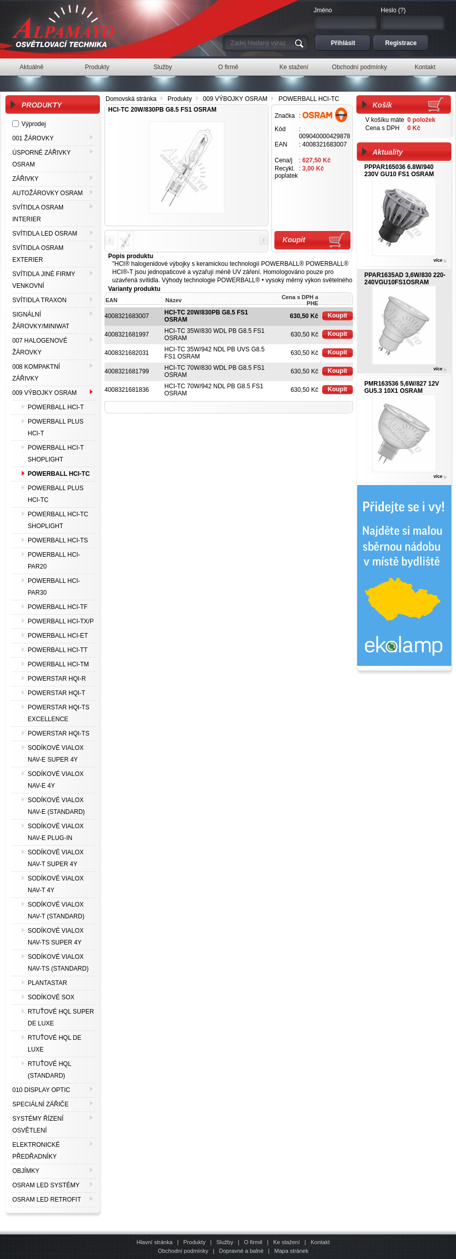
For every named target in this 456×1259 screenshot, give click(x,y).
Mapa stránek (291, 1251)
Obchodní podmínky (183, 1251)
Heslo (389, 10)
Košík (382, 105)
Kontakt (319, 1242)
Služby (224, 1242)
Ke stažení (286, 1242)
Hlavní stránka (154, 1242)
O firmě (253, 1242)
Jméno (323, 10)
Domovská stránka (131, 98)
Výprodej (34, 124)
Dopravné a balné (241, 1251)
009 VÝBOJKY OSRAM (235, 98)
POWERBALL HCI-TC (309, 98)
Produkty (180, 98)
